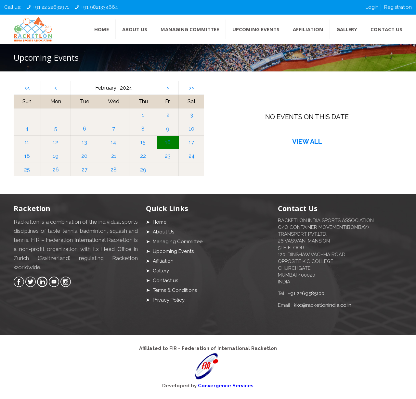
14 (113, 142)
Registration (398, 7)
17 (191, 142)
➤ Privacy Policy (165, 300)
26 (56, 170)
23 (168, 156)
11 (27, 142)
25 (27, 170)
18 (27, 156)
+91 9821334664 (99, 7)
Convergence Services (226, 386)
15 (143, 142)
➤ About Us (160, 232)
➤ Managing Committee (174, 241)
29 (143, 170)
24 (191, 156)
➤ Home (156, 222)
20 (84, 156)
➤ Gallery (157, 271)
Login (372, 7)
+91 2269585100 (306, 293)
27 (84, 170)
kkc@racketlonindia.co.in (322, 305)
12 (55, 142)
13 (84, 142)
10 (191, 129)
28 (113, 170)
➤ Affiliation (160, 261)
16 (168, 142)
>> (191, 88)
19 (55, 156)
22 (143, 156)
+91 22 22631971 (51, 7)
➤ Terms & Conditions (171, 290)
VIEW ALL (307, 141)
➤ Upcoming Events (170, 251)
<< (27, 88)
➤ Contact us (162, 280)
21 (113, 156)
